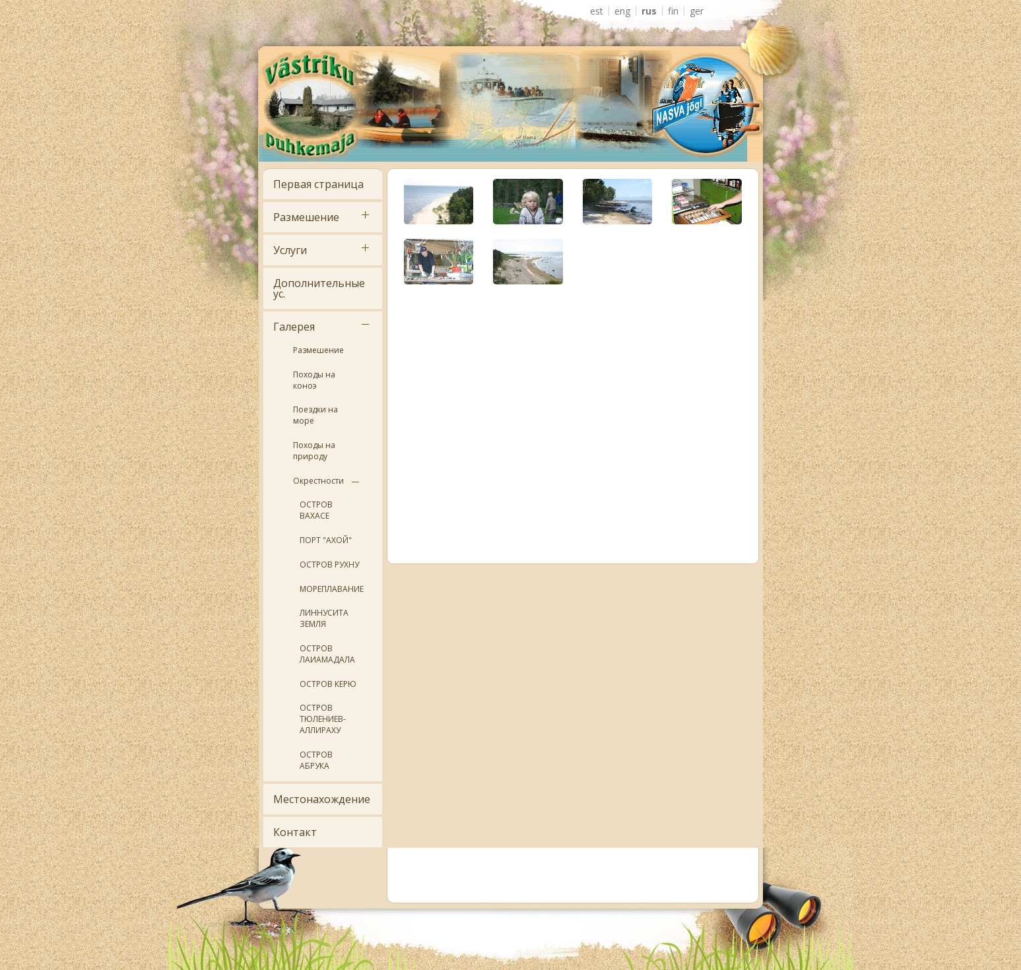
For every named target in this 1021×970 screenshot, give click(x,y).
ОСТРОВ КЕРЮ (328, 684)
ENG (622, 11)
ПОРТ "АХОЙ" (326, 540)
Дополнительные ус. (319, 288)
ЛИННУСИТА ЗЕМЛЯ (324, 618)
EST (596, 11)
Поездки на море (315, 415)
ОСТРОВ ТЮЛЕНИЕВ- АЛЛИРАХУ (323, 719)
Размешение (306, 217)
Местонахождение (321, 799)
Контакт (295, 832)
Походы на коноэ (314, 380)
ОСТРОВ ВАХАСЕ (316, 510)
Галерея (294, 326)
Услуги (290, 250)
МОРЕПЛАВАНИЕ (332, 589)
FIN (673, 11)
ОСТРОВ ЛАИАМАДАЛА (327, 654)
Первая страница (318, 184)
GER (697, 11)
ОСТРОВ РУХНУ (329, 564)
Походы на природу (314, 450)
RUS (649, 11)
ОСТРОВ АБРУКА (316, 760)
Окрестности (318, 480)
